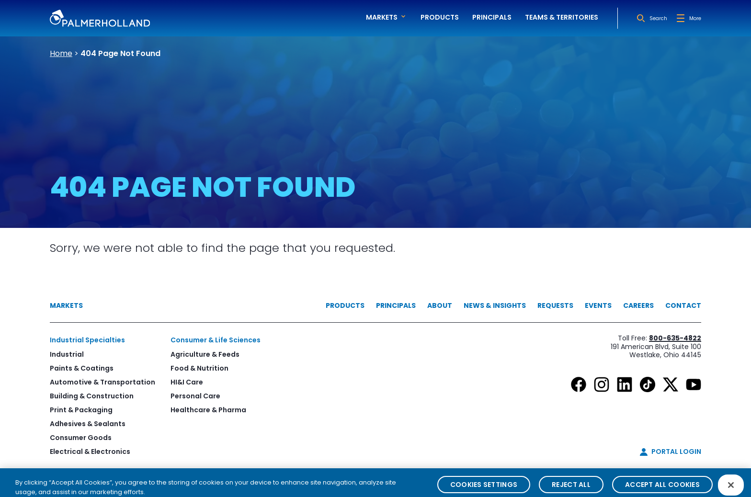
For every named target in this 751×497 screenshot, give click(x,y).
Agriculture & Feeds (205, 354)
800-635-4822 (675, 338)
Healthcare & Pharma (208, 410)
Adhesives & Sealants (87, 424)
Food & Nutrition (199, 368)
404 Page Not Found (120, 53)
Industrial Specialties (87, 340)
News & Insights (495, 305)
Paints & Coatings (82, 368)
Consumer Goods (81, 437)
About (439, 305)
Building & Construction (92, 396)
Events (598, 305)
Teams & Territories (561, 17)
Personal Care (195, 396)
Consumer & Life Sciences (216, 340)
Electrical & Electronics (90, 451)
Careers (638, 305)
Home (61, 53)
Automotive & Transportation (102, 382)
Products (440, 17)
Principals (492, 17)
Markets (66, 305)
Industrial (67, 354)
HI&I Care (187, 382)
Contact (683, 305)
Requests (555, 305)
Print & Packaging (81, 410)
